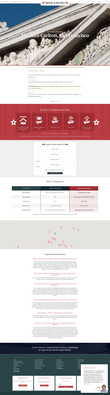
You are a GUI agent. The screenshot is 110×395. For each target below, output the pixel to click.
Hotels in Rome (38, 368)
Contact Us (80, 368)
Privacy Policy (68, 393)
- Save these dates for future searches (55, 170)
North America (17, 368)
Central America (17, 365)
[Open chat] (104, 389)
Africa (15, 359)
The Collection (4, 1)
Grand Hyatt (59, 361)
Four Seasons (59, 359)
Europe (15, 367)
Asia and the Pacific (18, 361)
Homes (93, 1)
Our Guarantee (81, 361)
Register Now (23, 385)
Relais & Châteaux (60, 365)
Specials (100, 1)
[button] (55, 233)
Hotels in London (38, 364)
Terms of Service (42, 393)
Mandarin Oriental (60, 362)
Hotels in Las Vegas (39, 362)
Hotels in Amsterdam (39, 359)
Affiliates (80, 367)
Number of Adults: (55, 159)
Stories (79, 364)
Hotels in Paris (38, 367)
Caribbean (16, 364)
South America (17, 370)
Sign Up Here (44, 385)
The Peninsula (59, 364)
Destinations (14, 1)
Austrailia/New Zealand (18, 362)
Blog (79, 362)
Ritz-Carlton (59, 367)
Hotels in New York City (40, 365)
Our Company (81, 359)
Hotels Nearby (24, 1)
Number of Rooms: (55, 164)
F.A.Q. (79, 365)
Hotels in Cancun (38, 361)
